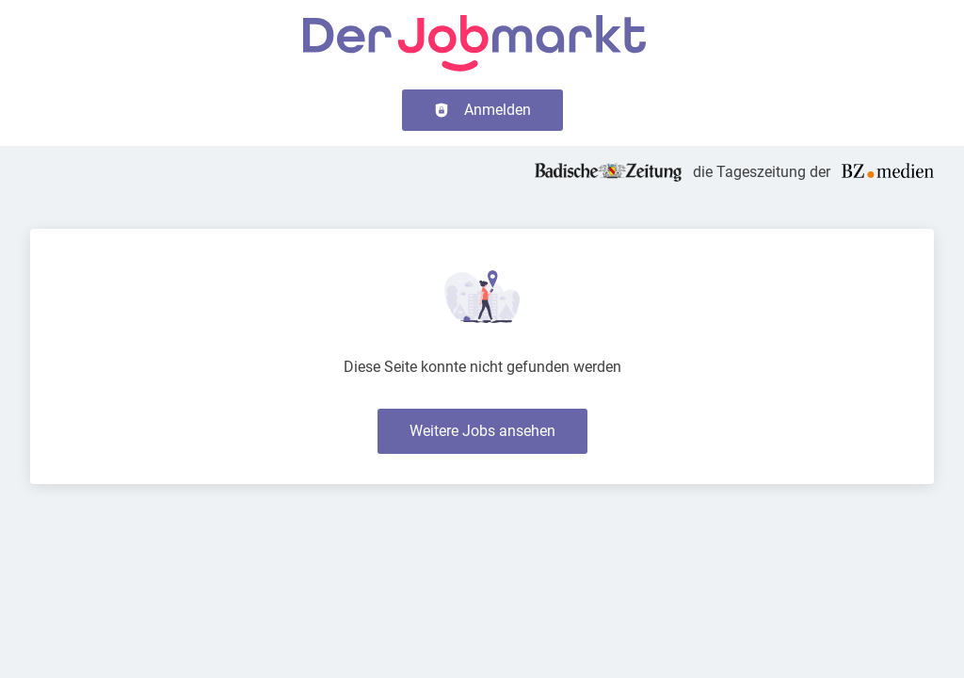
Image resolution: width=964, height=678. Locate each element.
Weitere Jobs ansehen (482, 431)
